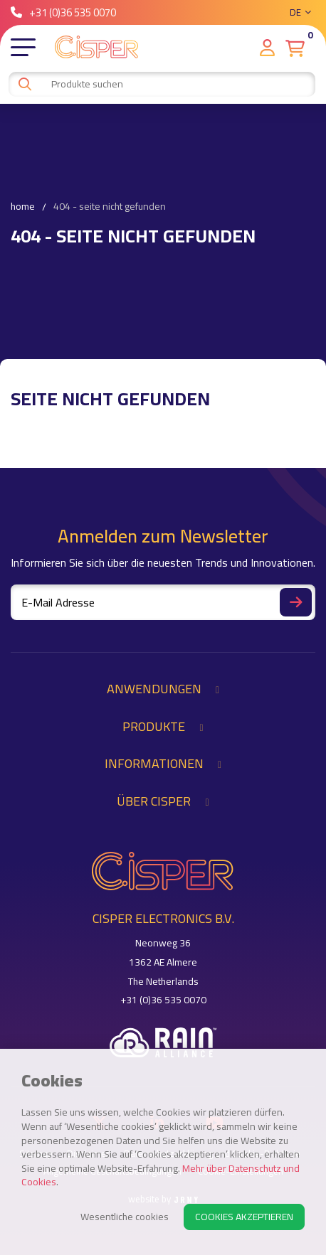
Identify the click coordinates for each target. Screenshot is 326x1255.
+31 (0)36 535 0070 (63, 12)
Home (23, 207)
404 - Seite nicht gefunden (109, 207)
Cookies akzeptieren (244, 1216)
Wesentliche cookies (124, 1216)
